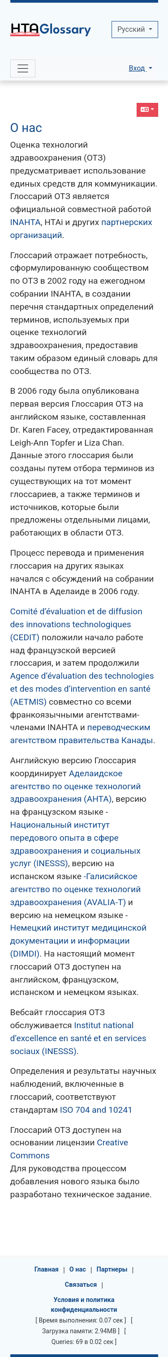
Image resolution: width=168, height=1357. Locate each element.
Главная (46, 1269)
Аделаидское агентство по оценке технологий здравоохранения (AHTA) (75, 786)
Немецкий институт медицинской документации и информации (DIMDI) (78, 941)
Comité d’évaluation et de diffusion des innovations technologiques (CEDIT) (76, 624)
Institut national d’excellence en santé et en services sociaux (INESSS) (78, 1038)
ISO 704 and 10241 (96, 1110)
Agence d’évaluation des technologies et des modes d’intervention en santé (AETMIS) (82, 689)
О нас (26, 127)
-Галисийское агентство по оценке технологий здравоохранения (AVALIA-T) (75, 889)
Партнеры (112, 1269)
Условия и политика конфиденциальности (84, 1305)
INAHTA (25, 222)
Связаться (81, 1285)
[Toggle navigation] (22, 68)
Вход (137, 68)
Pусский (131, 29)
